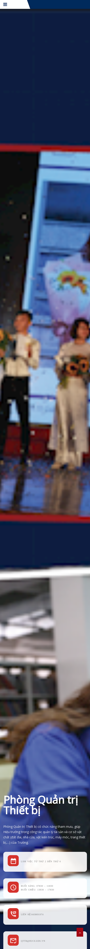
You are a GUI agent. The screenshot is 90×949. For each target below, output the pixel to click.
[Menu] (5, 4)
